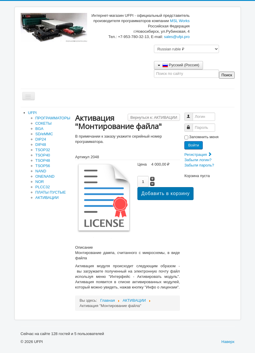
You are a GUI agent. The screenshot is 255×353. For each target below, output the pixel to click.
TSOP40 (42, 155)
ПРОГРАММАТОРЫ (52, 118)
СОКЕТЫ (43, 123)
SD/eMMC (44, 134)
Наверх (227, 341)
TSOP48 (42, 160)
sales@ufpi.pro (177, 36)
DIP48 (40, 144)
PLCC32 (42, 187)
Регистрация (198, 154)
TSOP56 (42, 166)
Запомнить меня (203, 137)
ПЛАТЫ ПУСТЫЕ (50, 192)
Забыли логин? (198, 160)
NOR (39, 181)
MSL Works (179, 21)
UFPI (32, 112)
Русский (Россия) (178, 65)
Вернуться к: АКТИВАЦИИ (153, 117)
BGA (39, 128)
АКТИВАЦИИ (47, 197)
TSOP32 (42, 150)
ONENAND (45, 176)
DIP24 (40, 139)
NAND (40, 171)
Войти (193, 145)
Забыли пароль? (199, 165)
